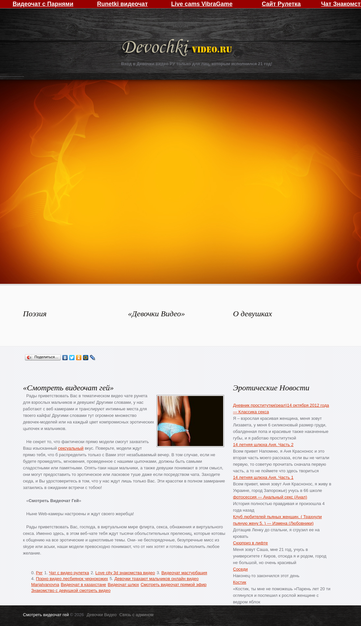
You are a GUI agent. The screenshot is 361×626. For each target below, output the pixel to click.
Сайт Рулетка (281, 4)
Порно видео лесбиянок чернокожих (72, 578)
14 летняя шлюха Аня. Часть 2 (263, 444)
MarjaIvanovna (45, 584)
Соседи (240, 569)
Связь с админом (136, 614)
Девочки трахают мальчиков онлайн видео (156, 578)
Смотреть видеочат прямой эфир (173, 584)
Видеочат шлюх (123, 584)
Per (39, 572)
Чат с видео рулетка (69, 572)
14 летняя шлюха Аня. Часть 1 (263, 477)
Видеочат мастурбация (184, 572)
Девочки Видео (178, 48)
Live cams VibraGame (202, 4)
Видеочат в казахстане (83, 584)
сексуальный (71, 448)
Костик (239, 582)
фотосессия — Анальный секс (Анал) (270, 497)
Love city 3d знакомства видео (125, 572)
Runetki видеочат (122, 4)
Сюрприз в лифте (250, 542)
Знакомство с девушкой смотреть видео (71, 590)
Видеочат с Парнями (42, 4)
